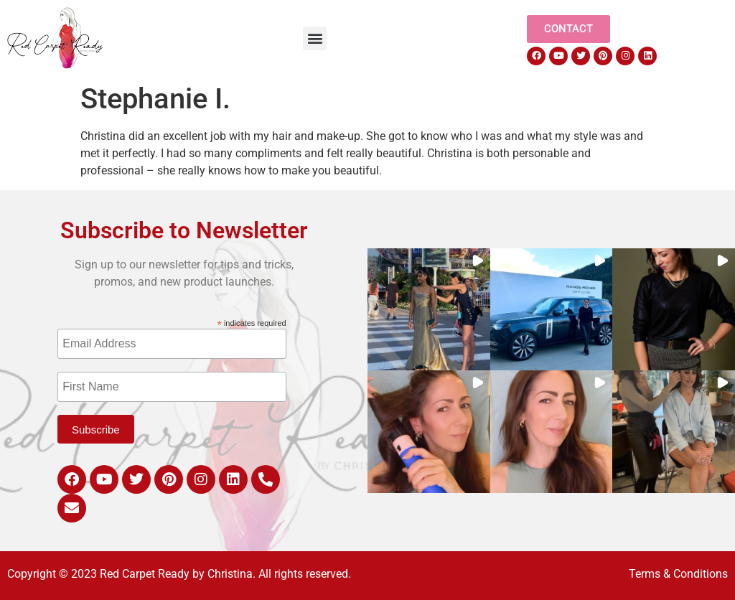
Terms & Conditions (678, 574)
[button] (315, 38)
